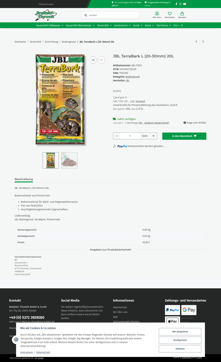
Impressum (27, 352)
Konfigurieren (179, 340)
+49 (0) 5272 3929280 (26, 317)
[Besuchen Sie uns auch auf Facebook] (176, 4)
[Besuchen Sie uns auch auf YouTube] (184, 4)
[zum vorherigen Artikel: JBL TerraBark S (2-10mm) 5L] (196, 41)
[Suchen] (110, 15)
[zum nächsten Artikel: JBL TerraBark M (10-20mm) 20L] (203, 41)
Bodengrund (133, 76)
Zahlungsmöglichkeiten (126, 321)
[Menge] (130, 136)
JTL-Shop (199, 358)
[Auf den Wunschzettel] (101, 60)
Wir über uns (120, 312)
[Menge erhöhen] (153, 136)
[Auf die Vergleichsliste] (93, 60)
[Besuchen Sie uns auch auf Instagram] (180, 4)
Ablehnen (179, 348)
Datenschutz (120, 307)
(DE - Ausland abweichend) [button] (154, 122)
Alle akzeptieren (179, 332)
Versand (140, 101)
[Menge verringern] (117, 136)
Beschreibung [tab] (24, 179)
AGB (115, 316)
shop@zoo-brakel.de (43, 321)
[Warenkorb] (182, 15)
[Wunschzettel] (170, 15)
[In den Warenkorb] (17, 52)
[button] (157, 15)
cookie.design (187, 358)
